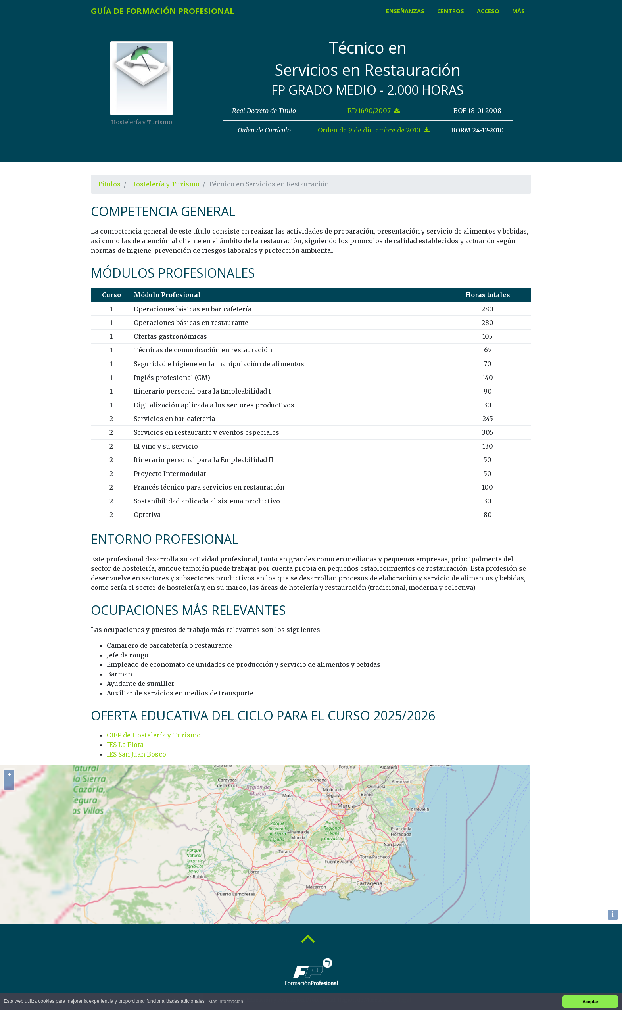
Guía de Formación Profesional (162, 11)
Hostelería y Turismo (165, 184)
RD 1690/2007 (373, 111)
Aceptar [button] (590, 1001)
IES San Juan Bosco (136, 754)
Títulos (109, 184)
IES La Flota (125, 745)
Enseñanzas (405, 11)
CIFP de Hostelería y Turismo (154, 735)
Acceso (488, 11)
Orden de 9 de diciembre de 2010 (374, 130)
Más (518, 11)
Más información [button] (225, 1001)
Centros (450, 11)
